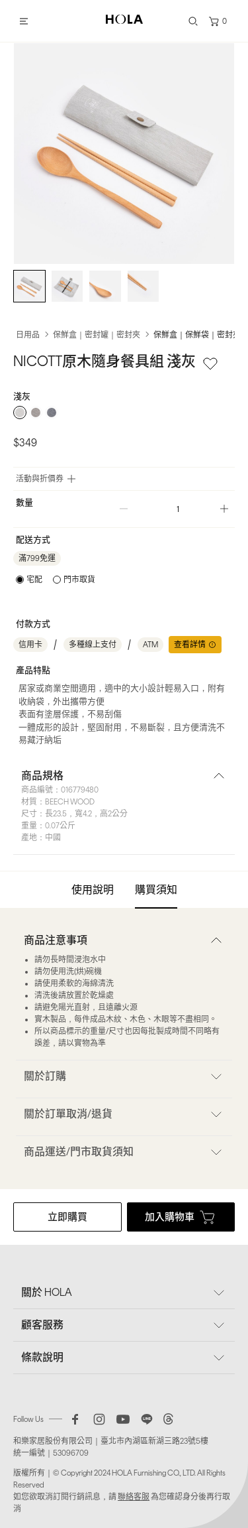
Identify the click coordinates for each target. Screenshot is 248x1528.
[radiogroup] (124, 412)
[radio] (19, 412)
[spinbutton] (174, 509)
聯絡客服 (133, 1496)
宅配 (34, 579)
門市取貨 (79, 579)
